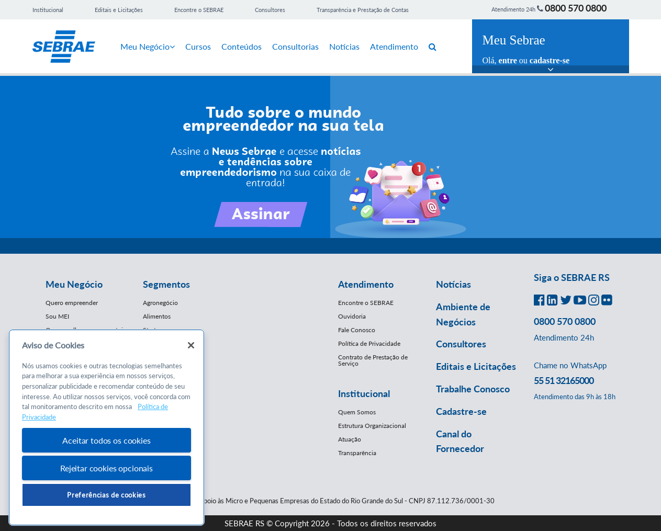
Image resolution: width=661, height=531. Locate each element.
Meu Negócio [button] (74, 284)
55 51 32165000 (563, 380)
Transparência (357, 453)
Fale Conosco (356, 330)
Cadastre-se (461, 411)
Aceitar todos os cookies (106, 440)
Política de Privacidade (369, 343)
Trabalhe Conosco (473, 388)
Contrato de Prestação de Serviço (373, 360)
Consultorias (295, 46)
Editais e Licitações (119, 9)
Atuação (349, 439)
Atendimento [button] (366, 284)
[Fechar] (191, 345)
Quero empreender (72, 303)
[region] (106, 427)
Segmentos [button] (166, 284)
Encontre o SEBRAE (198, 9)
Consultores (270, 9)
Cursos (198, 46)
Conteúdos (241, 46)
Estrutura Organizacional (372, 426)
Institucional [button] (364, 393)
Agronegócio (160, 303)
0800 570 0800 (576, 8)
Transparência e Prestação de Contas (363, 9)
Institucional (47, 9)
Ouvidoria (352, 316)
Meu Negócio (147, 46)
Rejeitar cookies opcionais (106, 468)
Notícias (344, 46)
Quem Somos (357, 412)
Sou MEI (57, 316)
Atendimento (394, 46)
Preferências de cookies (106, 495)
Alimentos (157, 316)
